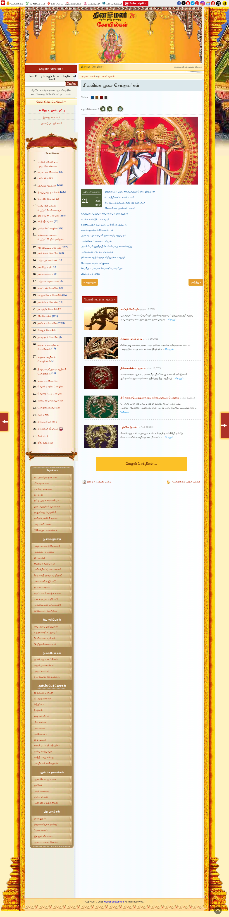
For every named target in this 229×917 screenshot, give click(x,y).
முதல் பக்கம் (88, 76)
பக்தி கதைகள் (41, 791)
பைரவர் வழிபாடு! (44, 563)
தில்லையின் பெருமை (133, 368)
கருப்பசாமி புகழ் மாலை (47, 593)
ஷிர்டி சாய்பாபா (43, 751)
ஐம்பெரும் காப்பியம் (46, 659)
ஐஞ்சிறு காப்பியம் (44, 665)
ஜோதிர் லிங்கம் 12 (48, 198)
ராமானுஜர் (40, 739)
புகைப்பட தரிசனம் (51, 123)
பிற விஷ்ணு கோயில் (49, 247)
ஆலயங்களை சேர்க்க (46, 842)
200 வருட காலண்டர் (45, 530)
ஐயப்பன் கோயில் (48, 288)
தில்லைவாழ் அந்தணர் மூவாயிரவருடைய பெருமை (150, 397)
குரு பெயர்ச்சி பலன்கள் (47, 506)
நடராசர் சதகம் (42, 587)
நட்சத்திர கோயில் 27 (49, 309)
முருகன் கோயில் (47, 185)
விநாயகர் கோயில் (48, 171)
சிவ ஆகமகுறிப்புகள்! (46, 626)
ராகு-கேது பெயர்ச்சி (45, 512)
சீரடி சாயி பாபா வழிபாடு (48, 575)
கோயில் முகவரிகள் (49, 407)
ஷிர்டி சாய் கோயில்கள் (50, 400)
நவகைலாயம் (46, 274)
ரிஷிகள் (38, 710)
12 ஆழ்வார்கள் (42, 698)
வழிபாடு (43, 435)
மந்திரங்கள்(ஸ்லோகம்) (47, 546)
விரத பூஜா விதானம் (45, 610)
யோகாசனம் (41, 830)
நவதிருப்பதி (45, 267)
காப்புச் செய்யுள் (129, 309)
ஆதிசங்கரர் (40, 733)
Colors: (85, 97)
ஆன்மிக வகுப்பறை (45, 779)
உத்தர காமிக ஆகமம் (46, 632)
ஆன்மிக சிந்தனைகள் (46, 802)
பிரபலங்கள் (40, 722)
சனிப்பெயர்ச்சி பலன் (45, 518)
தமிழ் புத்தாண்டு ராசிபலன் (47, 500)
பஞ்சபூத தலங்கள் (48, 260)
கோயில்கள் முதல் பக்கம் (186, 481)
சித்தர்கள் (39, 704)
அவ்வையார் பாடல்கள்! (47, 604)
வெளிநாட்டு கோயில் (50, 393)
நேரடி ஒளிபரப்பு (51, 110)
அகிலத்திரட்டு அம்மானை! (47, 569)
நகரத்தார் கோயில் (48, 337)
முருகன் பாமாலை (44, 551)
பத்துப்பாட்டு (41, 671)
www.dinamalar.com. (114, 901)
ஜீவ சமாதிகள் (45, 442)
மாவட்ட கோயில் (47, 380)
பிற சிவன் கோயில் (48, 215)
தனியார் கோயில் (47, 323)
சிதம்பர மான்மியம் (131, 338)
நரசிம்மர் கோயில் (48, 253)
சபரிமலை (43, 414)
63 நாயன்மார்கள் (43, 692)
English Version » (51, 68)
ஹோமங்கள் (41, 796)
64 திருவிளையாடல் (45, 644)
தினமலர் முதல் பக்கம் (99, 481)
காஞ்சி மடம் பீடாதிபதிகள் (47, 745)
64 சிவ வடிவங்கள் (45, 638)
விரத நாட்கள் (41, 483)
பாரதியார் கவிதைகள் (46, 763)
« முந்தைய (89, 282)
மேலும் (172, 319)
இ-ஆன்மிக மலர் (43, 836)
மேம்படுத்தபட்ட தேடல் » (51, 101)
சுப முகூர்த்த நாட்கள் (45, 477)
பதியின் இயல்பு (129, 427)
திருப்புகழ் (39, 557)
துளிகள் (38, 785)
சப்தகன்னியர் (41, 716)
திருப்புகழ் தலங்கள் (49, 192)
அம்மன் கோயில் (47, 228)
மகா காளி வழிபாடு (45, 581)
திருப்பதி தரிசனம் (47, 421)
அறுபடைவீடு (45, 177)
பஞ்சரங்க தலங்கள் (49, 281)
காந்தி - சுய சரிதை (44, 757)
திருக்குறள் (40, 818)
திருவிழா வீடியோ (48, 428)
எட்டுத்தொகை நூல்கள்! (47, 676)
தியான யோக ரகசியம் (46, 824)
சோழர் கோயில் (46, 330)
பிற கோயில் (44, 316)
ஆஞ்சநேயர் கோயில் (50, 295)
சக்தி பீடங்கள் (45, 221)
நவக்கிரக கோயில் (48, 302)
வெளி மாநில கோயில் (50, 386)
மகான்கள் (39, 728)
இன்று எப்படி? (51, 117)
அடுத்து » (196, 282)
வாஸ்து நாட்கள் (43, 488)
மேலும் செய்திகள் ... (141, 464)
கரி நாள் (38, 494)
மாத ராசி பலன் (42, 524)
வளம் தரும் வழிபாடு (46, 599)
